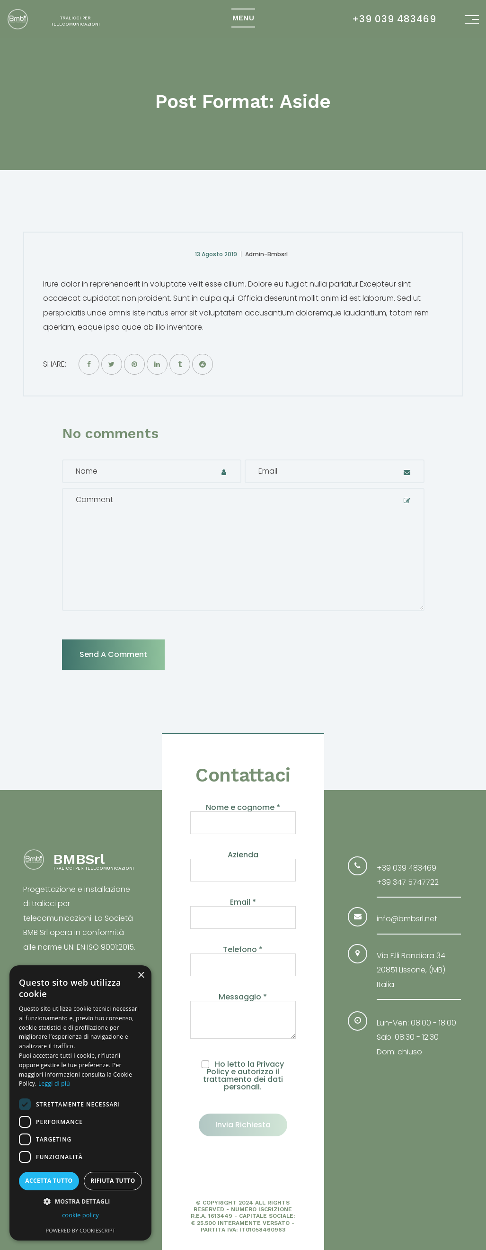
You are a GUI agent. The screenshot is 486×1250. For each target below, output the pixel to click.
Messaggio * (243, 1016)
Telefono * (243, 958)
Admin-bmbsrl (266, 254)
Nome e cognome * (243, 816)
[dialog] (80, 1103)
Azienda (243, 863)
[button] (80, 1201)
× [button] (140, 975)
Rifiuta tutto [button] (112, 1181)
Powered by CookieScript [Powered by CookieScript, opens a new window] (80, 1230)
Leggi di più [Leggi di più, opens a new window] (54, 1083)
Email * (243, 911)
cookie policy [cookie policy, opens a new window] (80, 1215)
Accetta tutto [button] (48, 1181)
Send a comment (113, 654)
